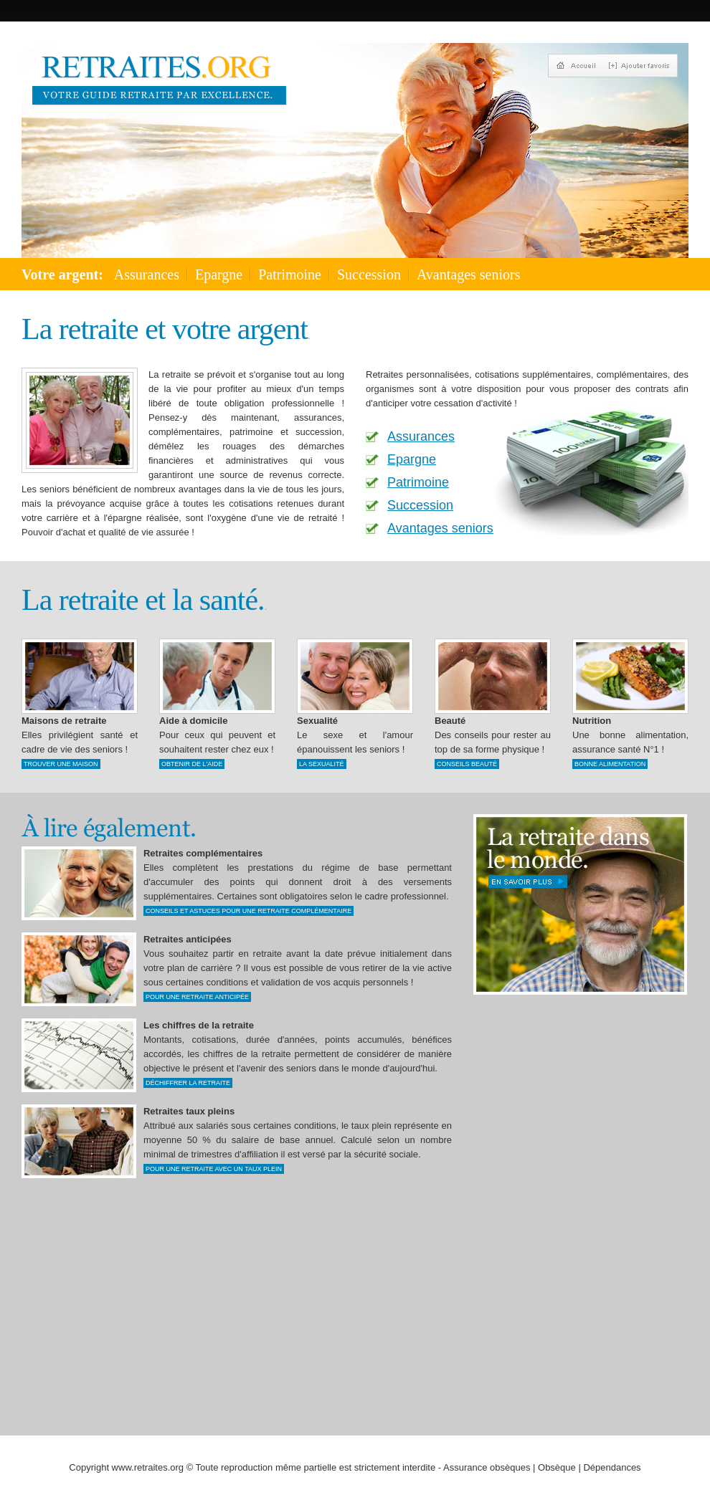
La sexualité (321, 764)
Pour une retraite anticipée (197, 996)
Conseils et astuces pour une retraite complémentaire (248, 910)
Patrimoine (289, 274)
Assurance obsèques (486, 1467)
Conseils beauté (467, 764)
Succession (369, 274)
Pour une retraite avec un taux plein (214, 1168)
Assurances (146, 274)
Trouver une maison (61, 764)
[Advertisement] (501, 1199)
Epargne (218, 274)
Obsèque (557, 1467)
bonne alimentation (609, 764)
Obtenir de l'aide (191, 764)
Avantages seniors (469, 274)
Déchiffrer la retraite (188, 1082)
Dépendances (611, 1467)
